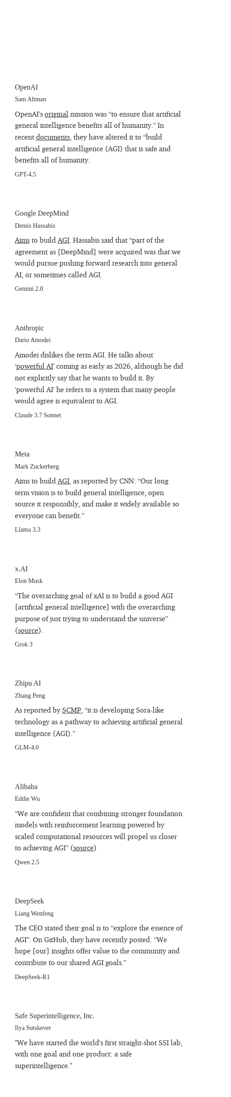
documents (53, 136)
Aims (22, 239)
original (56, 113)
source (28, 630)
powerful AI (34, 365)
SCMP (71, 709)
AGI (63, 239)
